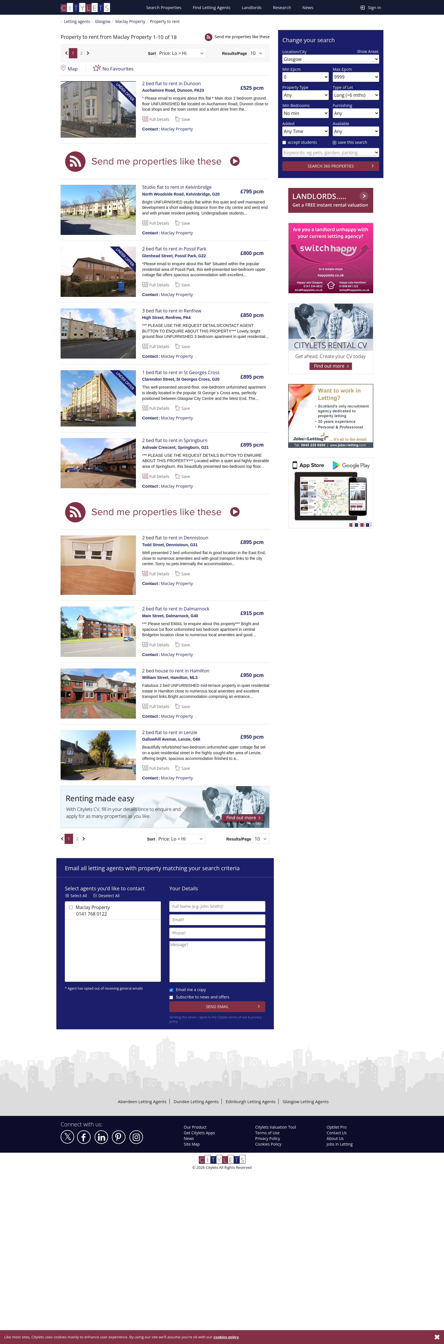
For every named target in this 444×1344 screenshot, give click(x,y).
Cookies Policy (268, 1144)
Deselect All (108, 895)
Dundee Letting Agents (196, 1101)
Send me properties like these (242, 36)
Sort (152, 53)
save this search (352, 142)
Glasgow (102, 21)
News (307, 7)
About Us (335, 1138)
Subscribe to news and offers (199, 997)
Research (282, 7)
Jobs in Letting (340, 1144)
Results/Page (234, 53)
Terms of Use (267, 1132)
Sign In (370, 7)
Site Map (192, 1144)
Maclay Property (130, 21)
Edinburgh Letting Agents (251, 1101)
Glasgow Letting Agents (306, 1101)
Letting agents (77, 21)
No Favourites (118, 68)
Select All (79, 895)
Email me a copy (187, 989)
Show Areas (368, 51)
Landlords (252, 7)
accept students (299, 142)
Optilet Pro (337, 1127)
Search (163, 7)
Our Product (195, 1127)
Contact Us (337, 1132)
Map (73, 68)
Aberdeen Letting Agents (142, 1101)
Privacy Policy (267, 1138)
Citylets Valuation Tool (275, 1127)
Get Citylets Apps (199, 1132)
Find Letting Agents (211, 7)
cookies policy (226, 1337)
